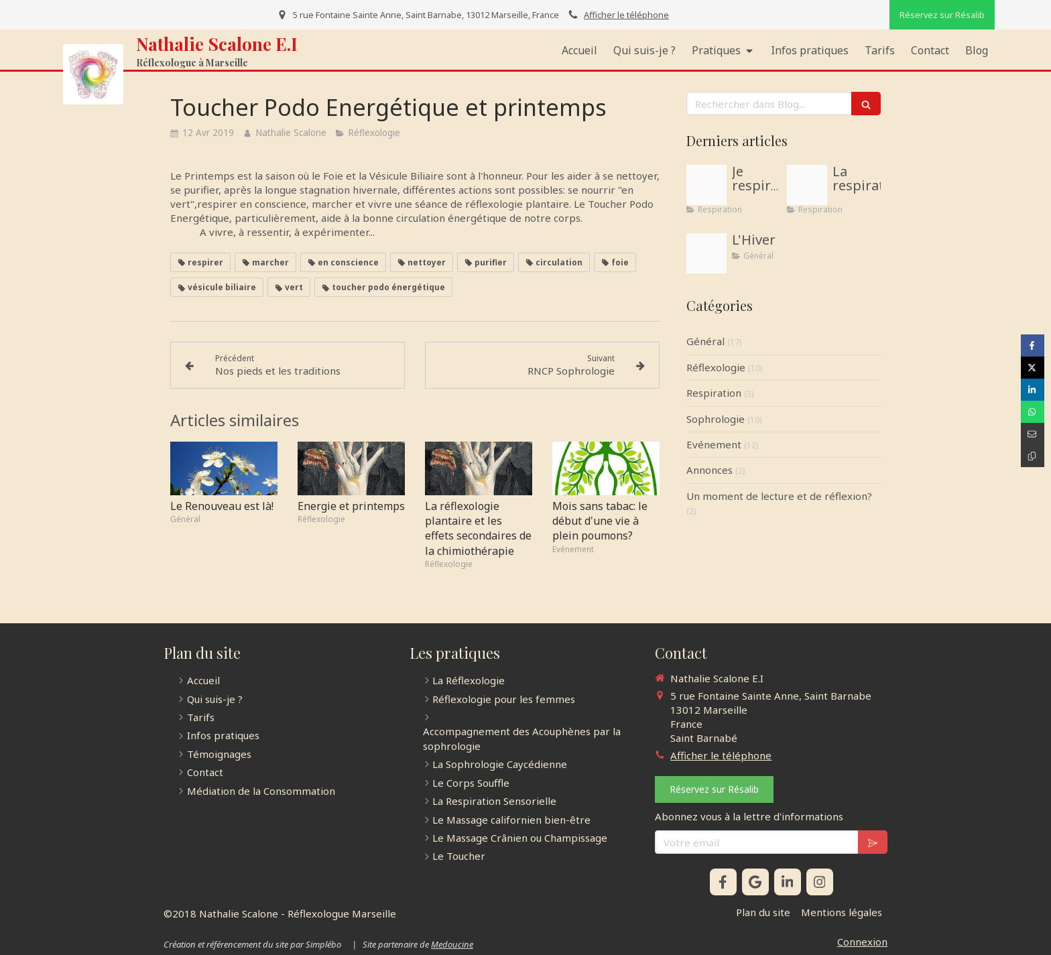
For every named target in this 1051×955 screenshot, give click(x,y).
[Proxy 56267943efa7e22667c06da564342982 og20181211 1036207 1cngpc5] (807, 185)
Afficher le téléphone (626, 15)
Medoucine (452, 944)
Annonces (709, 469)
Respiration (713, 392)
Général (705, 341)
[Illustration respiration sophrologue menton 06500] (706, 185)
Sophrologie (715, 419)
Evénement (713, 444)
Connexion (862, 941)
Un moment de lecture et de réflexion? (779, 496)
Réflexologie (715, 367)
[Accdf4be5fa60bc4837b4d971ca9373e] (706, 253)
